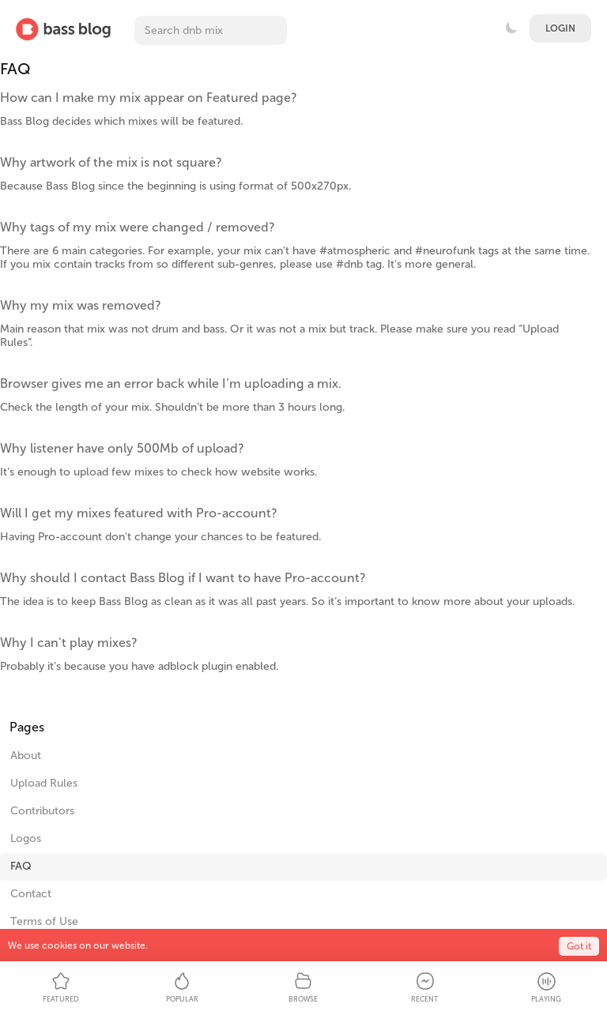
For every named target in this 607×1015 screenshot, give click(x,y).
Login (560, 28)
